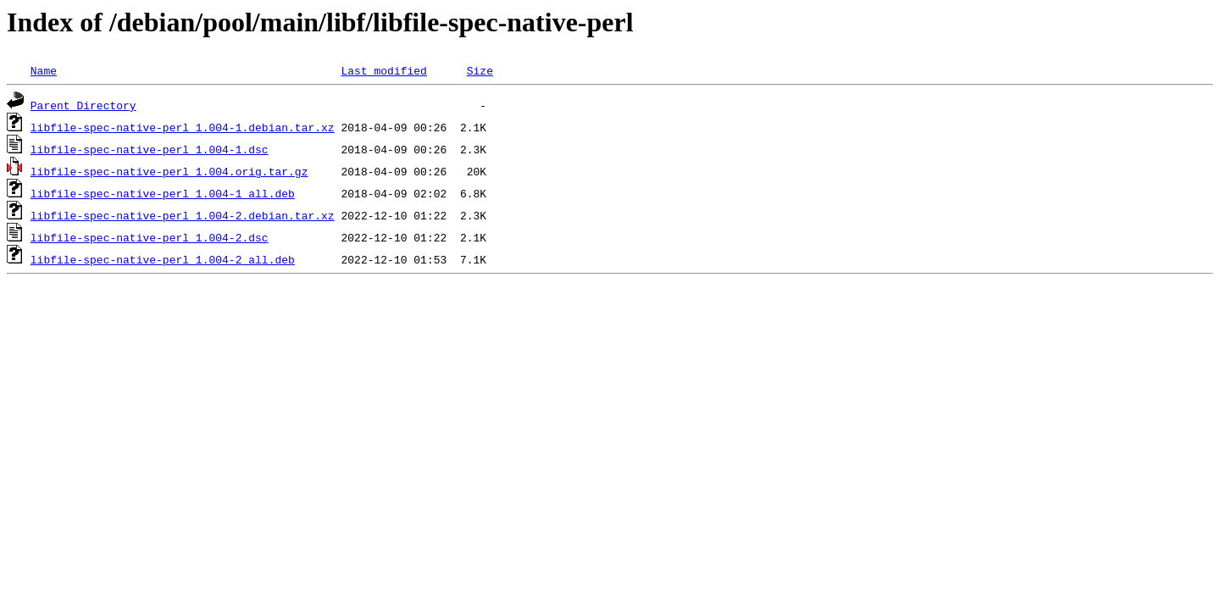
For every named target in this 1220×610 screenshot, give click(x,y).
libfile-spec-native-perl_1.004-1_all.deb (162, 193)
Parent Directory (83, 105)
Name (43, 70)
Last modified (383, 70)
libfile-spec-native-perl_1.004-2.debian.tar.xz (182, 215)
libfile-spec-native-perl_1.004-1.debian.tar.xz (182, 127)
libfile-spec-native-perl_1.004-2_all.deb (162, 259)
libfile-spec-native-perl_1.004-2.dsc (149, 237)
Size (480, 70)
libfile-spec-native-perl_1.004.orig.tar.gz (169, 171)
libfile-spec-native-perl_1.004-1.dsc (149, 149)
